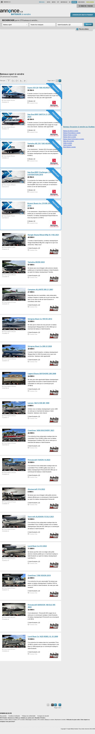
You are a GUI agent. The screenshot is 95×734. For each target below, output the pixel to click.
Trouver (88, 24)
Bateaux (74, 2)
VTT (58, 2)
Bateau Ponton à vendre (70, 135)
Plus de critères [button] (84, 29)
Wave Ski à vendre (68, 141)
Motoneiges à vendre (31, 719)
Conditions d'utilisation (14, 716)
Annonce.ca (7, 2)
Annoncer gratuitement (82, 15)
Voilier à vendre (67, 143)
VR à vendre (40, 719)
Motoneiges (64, 2)
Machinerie (81, 2)
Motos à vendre (13, 719)
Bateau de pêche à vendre (70, 131)
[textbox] (42, 24)
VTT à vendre (21, 719)
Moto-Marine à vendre (69, 147)
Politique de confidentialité (28, 716)
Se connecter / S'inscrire (86, 6)
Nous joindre (3, 716)
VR (69, 2)
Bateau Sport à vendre (69, 137)
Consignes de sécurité (43, 716)
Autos (48, 2)
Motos (53, 2)
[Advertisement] (20, 52)
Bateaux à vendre (49, 719)
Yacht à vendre (67, 145)
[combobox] (15, 24)
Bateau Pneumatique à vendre (71, 133)
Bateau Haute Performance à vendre (73, 139)
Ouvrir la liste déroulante (26, 24)
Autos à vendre (4, 719)
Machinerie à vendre (60, 719)
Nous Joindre (90, 2)
